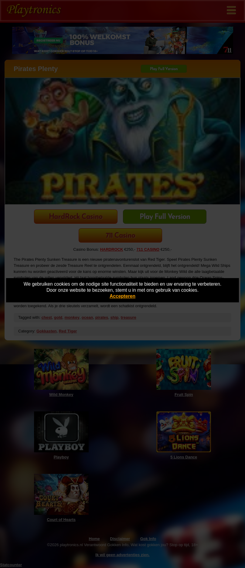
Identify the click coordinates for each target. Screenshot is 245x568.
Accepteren (122, 296)
